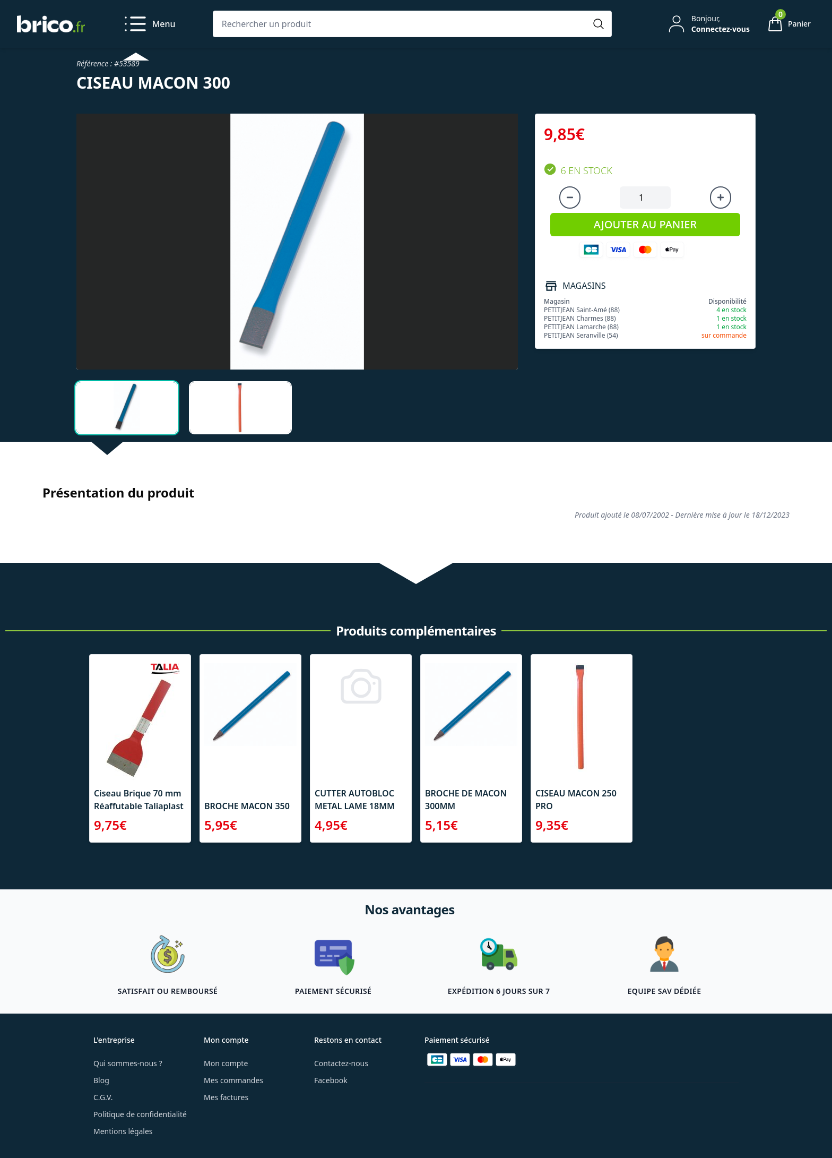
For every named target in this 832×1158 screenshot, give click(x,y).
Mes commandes (233, 1080)
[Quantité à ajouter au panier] (645, 197)
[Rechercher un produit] (401, 24)
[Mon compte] (708, 24)
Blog (101, 1080)
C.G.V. (102, 1097)
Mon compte (226, 1063)
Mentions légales (123, 1131)
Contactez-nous (341, 1063)
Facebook (331, 1080)
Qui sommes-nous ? (127, 1063)
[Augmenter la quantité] (720, 197)
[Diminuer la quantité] (569, 197)
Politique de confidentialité (140, 1114)
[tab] (126, 407)
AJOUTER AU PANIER (645, 224)
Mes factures (226, 1097)
